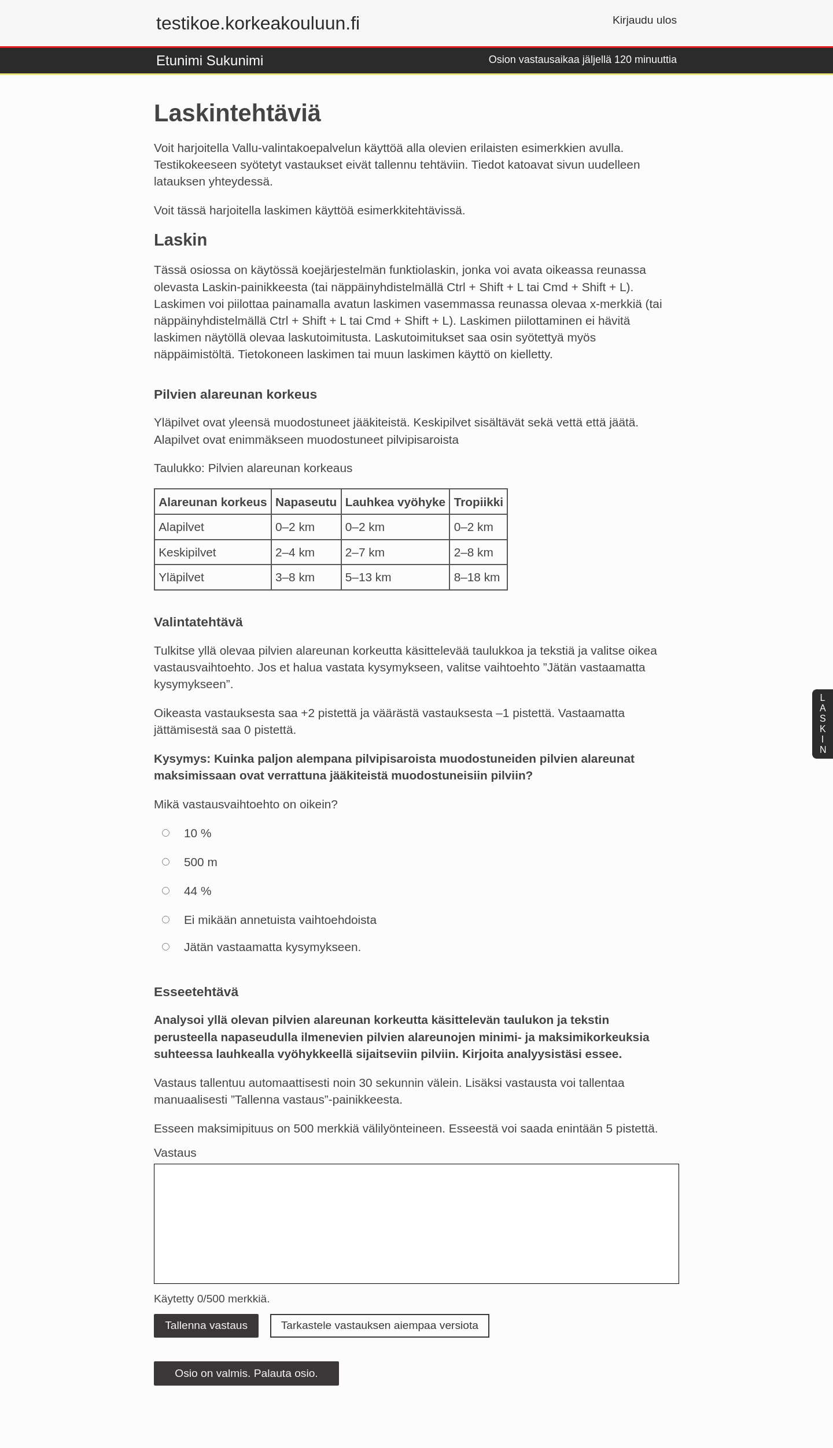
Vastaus (175, 1152)
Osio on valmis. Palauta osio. (246, 1373)
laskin (823, 724)
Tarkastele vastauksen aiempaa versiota (379, 1325)
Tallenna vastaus (206, 1325)
